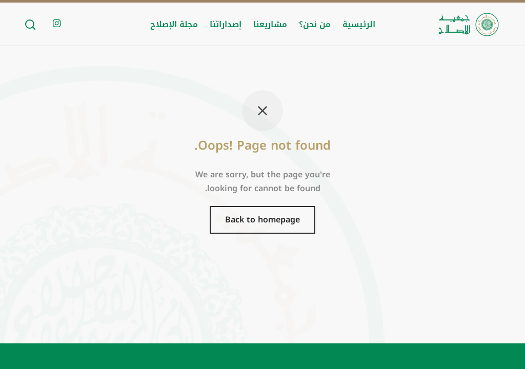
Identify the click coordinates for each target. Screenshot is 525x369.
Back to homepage (262, 220)
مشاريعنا (270, 24)
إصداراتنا (225, 24)
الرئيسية (358, 24)
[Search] (30, 24)
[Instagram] (57, 24)
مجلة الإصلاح (174, 24)
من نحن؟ (315, 24)
